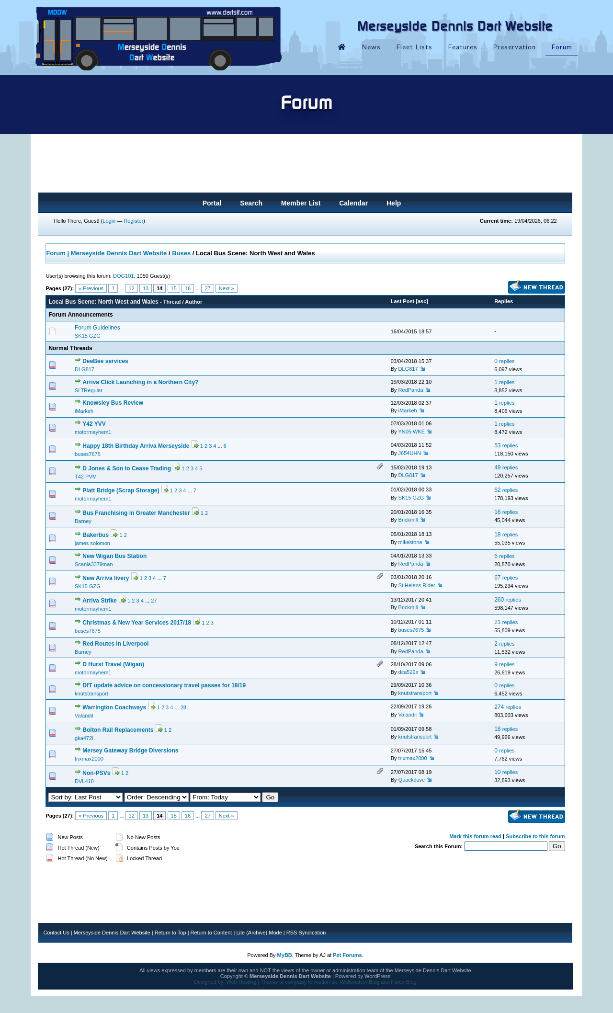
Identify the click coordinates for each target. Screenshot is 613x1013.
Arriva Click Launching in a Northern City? (140, 382)
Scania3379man (94, 564)
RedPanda (410, 390)
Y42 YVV (93, 424)
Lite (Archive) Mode (259, 932)
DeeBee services (105, 361)
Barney (83, 521)
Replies (503, 301)
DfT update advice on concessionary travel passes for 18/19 (164, 685)
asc (422, 301)
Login (108, 221)
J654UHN (409, 453)
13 (145, 288)
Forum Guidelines (97, 327)
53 (506, 445)
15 (174, 288)
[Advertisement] (305, 166)
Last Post (403, 301)
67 (506, 577)
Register (133, 221)
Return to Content (211, 932)
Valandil (84, 715)
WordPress (377, 976)
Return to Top (170, 932)
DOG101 (123, 276)
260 (507, 599)
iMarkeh (84, 411)
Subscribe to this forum (535, 836)
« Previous (91, 288)
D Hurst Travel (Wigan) (113, 664)
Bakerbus (95, 535)
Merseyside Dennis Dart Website (112, 932)
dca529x (408, 672)
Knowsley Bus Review (112, 402)
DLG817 (84, 369)
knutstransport (91, 693)
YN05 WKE (411, 431)
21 (506, 622)
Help (393, 203)
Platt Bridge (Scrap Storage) (120, 490)
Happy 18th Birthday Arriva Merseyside (135, 446)
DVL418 (84, 781)
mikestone (410, 542)
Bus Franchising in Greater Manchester (136, 513)
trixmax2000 (89, 759)
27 (207, 288)
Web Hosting (241, 982)
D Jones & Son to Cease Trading (126, 468)
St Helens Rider (416, 585)
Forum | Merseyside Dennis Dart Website (106, 253)
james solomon (92, 543)
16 (188, 288)
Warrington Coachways (114, 707)
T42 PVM (86, 476)
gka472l (84, 738)
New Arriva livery (105, 578)
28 (183, 707)
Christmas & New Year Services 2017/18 (136, 622)
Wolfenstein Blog (359, 982)
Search (251, 203)
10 (506, 772)
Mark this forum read (475, 836)
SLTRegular (88, 390)
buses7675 (88, 454)
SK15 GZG (88, 336)
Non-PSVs (96, 773)
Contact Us (56, 932)
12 (132, 288)
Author (193, 302)
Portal (212, 203)
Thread (172, 302)
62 (506, 490)
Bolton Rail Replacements (117, 730)
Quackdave (411, 780)
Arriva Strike (99, 600)
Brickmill (408, 520)
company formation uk (311, 982)
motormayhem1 (93, 432)
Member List (300, 203)
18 (506, 534)
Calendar (353, 203)
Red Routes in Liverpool (115, 643)
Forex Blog (404, 982)
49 (506, 467)
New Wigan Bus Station (114, 556)
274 (507, 707)
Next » (226, 288)
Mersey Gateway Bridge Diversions (130, 750)
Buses (181, 253)
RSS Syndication (306, 932)
